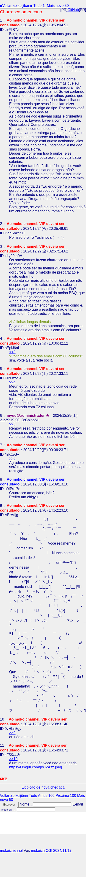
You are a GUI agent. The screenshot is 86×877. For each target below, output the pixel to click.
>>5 (12, 424)
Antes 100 (46, 796)
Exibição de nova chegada (43, 787)
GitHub (73, 10)
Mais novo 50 (58, 6)
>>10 (13, 759)
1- (44, 6)
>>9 (12, 733)
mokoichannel (11, 850)
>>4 (12, 382)
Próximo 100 (65, 796)
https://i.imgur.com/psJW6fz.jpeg (35, 767)
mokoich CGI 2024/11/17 (51, 850)
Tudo (37, 6)
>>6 (12, 458)
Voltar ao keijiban (14, 796)
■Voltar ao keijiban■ (16, 6)
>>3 (12, 352)
